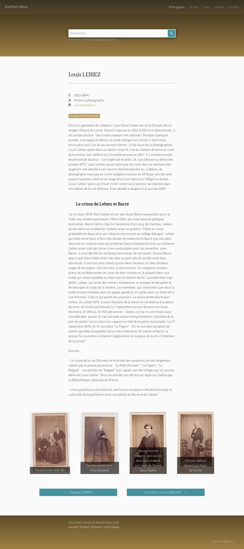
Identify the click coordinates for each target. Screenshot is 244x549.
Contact (219, 7)
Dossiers (234, 7)
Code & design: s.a (223, 541)
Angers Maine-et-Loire (84, 115)
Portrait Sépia (16, 7)
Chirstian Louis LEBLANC (163, 492)
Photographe (177, 7)
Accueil (194, 7)
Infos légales (112, 527)
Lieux (206, 7)
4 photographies (84, 105)
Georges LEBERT (80, 492)
